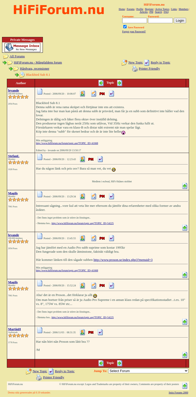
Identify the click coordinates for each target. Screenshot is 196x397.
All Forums (17, 56)
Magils (13, 193)
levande (13, 90)
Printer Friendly (149, 68)
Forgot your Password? (134, 31)
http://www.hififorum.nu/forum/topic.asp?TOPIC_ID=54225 (83, 223)
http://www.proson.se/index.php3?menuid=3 (122, 260)
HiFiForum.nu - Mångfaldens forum (38, 62)
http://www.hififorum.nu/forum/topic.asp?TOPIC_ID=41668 (67, 143)
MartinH (14, 329)
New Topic (135, 62)
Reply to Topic (160, 62)
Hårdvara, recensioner (34, 68)
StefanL (13, 156)
